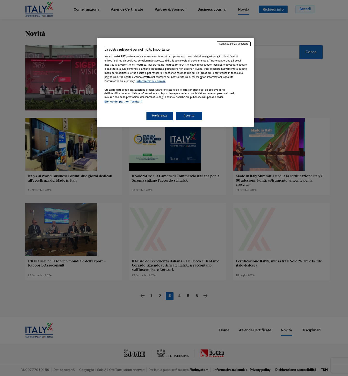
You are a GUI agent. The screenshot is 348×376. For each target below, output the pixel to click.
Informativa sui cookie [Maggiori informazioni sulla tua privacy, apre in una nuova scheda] (151, 81)
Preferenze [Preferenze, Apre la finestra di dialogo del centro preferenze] (159, 115)
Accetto (189, 115)
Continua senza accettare (233, 43)
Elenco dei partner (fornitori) (123, 101)
